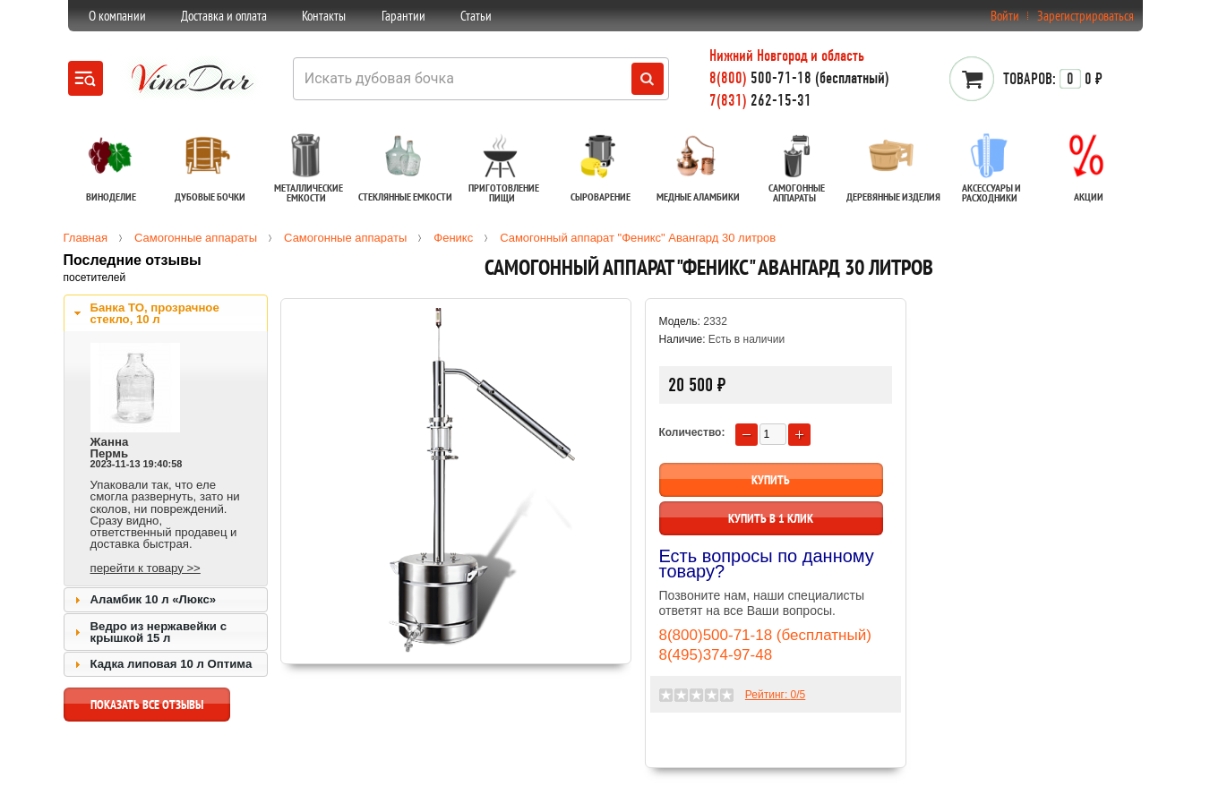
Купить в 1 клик (770, 518)
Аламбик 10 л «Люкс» (153, 599)
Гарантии (403, 15)
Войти (1005, 15)
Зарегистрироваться (1085, 15)
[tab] (166, 313)
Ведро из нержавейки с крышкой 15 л (158, 632)
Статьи (476, 15)
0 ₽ (1053, 79)
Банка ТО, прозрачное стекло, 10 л (154, 313)
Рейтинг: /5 (775, 694)
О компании (117, 15)
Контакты (324, 15)
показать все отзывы (146, 709)
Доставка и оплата (224, 15)
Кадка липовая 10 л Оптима (171, 664)
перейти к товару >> (145, 568)
